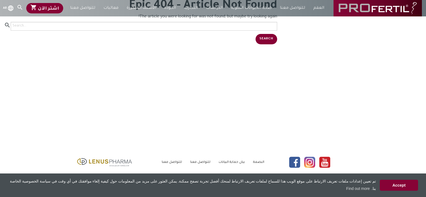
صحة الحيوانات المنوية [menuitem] (251, 8)
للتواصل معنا (200, 162)
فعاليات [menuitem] (110, 8)
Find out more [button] (358, 188)
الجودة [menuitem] (170, 8)
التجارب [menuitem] (191, 8)
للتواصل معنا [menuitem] (292, 8)
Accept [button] (398, 185)
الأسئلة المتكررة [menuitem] (141, 8)
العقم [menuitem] (318, 8)
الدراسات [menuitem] (214, 8)
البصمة (258, 162)
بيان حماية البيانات (232, 162)
